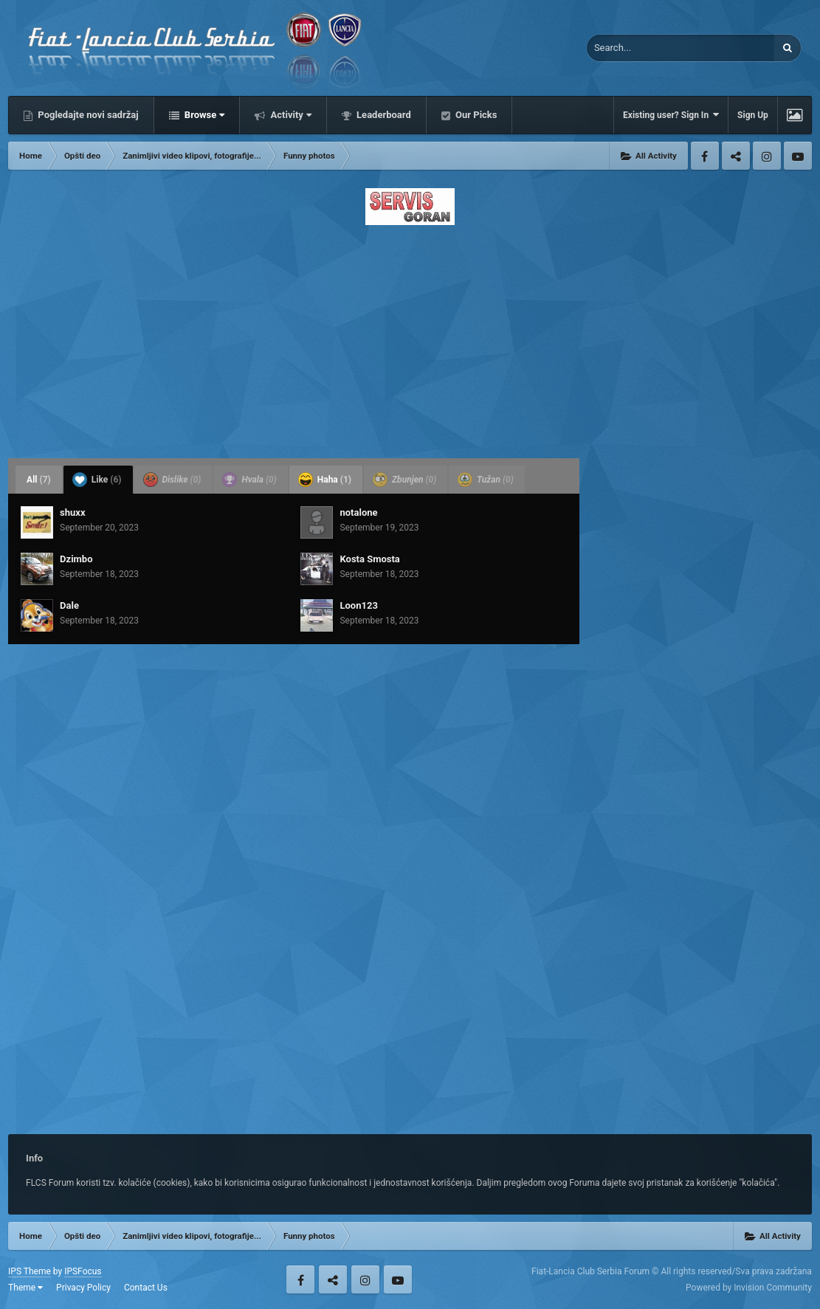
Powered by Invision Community (749, 1287)
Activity (289, 114)
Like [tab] (97, 479)
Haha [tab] (324, 479)
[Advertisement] (410, 337)
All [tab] (39, 479)
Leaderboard (382, 114)
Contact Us (146, 1287)
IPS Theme (29, 1271)
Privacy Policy (83, 1287)
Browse (203, 114)
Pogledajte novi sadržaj (87, 114)
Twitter (736, 156)
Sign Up (752, 115)
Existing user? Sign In (671, 114)
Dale (69, 605)
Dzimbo (76, 558)
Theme (25, 1287)
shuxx (72, 512)
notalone (358, 512)
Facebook (705, 156)
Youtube (798, 156)
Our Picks (475, 114)
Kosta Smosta (369, 558)
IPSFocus (82, 1271)
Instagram (767, 156)
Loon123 (358, 605)
